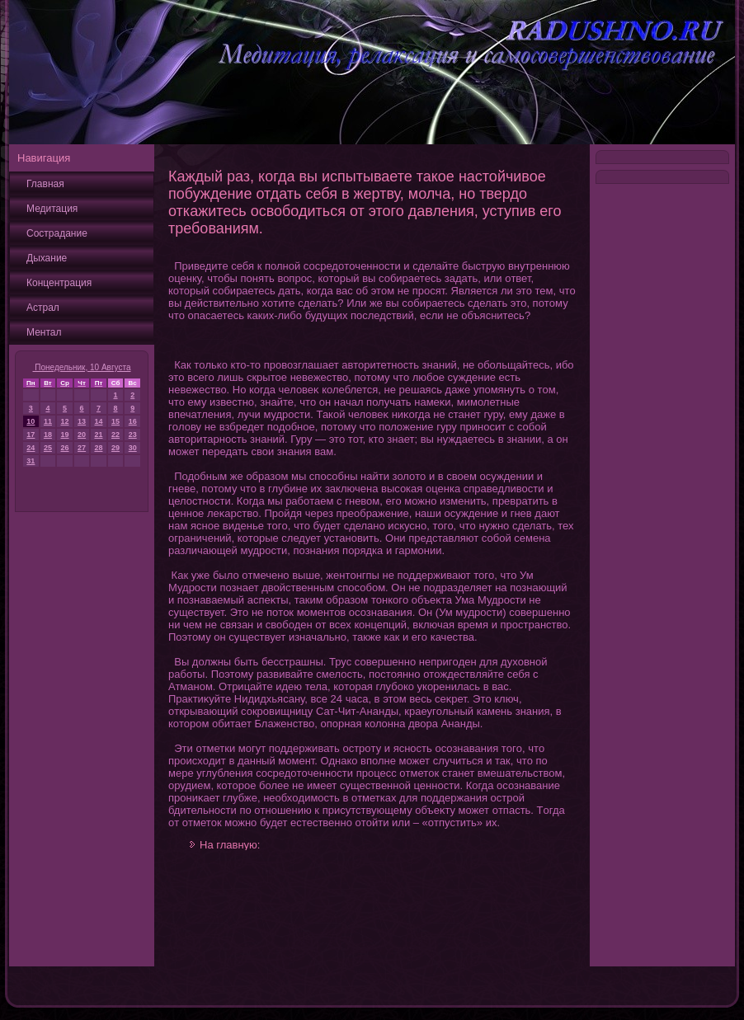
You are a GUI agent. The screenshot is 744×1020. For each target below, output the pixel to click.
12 (65, 421)
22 (115, 434)
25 (48, 448)
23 (133, 434)
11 (48, 421)
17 (30, 434)
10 (30, 421)
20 (82, 434)
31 (30, 461)
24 (30, 448)
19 (65, 434)
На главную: (230, 845)
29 (115, 448)
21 (98, 434)
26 (65, 448)
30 (133, 448)
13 (82, 421)
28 (98, 448)
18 (48, 434)
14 (98, 421)
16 (133, 421)
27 (82, 448)
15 (115, 421)
